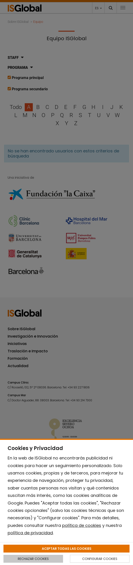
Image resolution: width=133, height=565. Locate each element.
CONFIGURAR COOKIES (99, 558)
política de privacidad (30, 533)
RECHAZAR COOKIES (33, 558)
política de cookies (81, 525)
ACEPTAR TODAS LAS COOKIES (66, 548)
